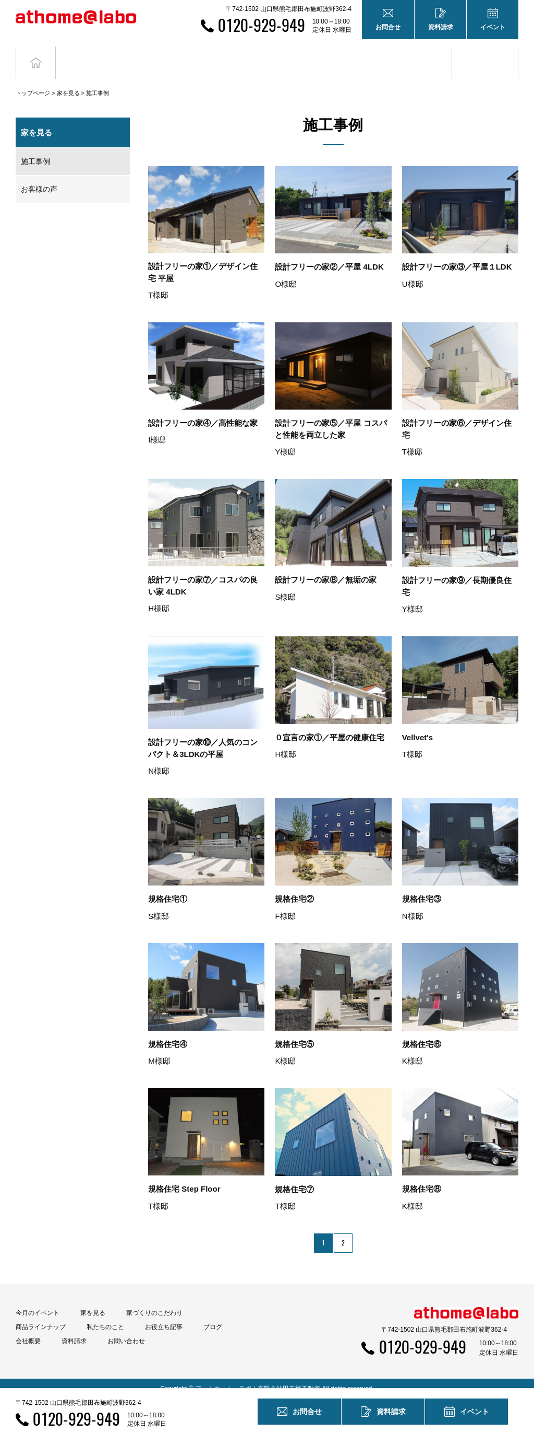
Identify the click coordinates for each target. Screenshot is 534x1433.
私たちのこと (105, 1316)
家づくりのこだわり (154, 1302)
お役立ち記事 (418, 57)
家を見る (68, 82)
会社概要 (28, 1330)
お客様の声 (39, 178)
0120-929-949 (261, 24)
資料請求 (74, 1330)
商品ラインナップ (41, 1316)
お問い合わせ (126, 1330)
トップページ (33, 82)
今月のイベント (37, 1302)
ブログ (485, 57)
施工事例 (35, 150)
